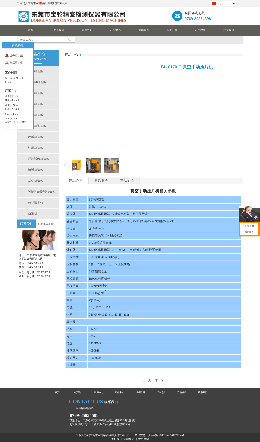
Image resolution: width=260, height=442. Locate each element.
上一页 (147, 380)
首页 (57, 392)
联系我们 (202, 392)
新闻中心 (98, 392)
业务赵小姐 (14, 56)
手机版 (115, 439)
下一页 (159, 380)
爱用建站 (153, 435)
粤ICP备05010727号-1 (171, 435)
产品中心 (119, 392)
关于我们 (78, 392)
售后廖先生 (14, 63)
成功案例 (140, 392)
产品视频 (181, 392)
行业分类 (161, 392)
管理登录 (128, 439)
